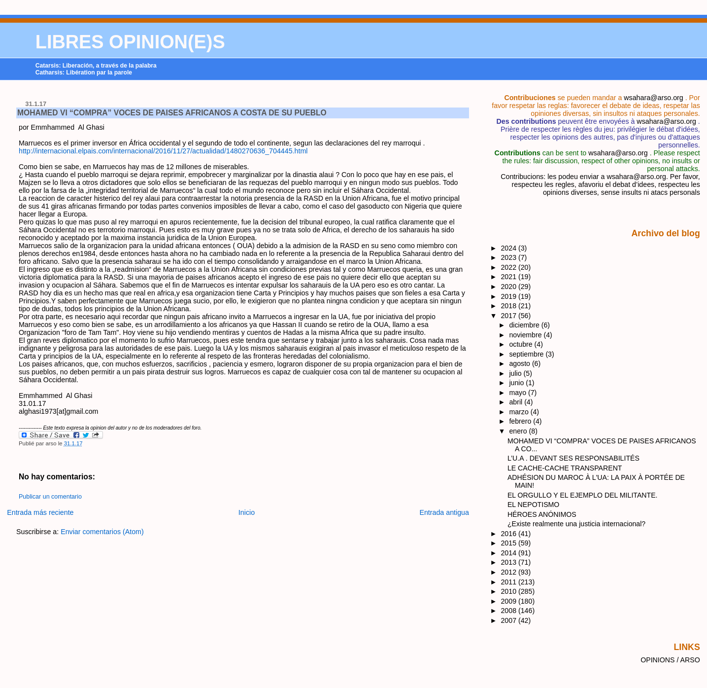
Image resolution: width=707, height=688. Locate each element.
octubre (521, 344)
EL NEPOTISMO (533, 504)
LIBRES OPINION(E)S (130, 42)
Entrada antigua (444, 512)
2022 (509, 267)
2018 (509, 306)
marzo (519, 412)
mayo (518, 393)
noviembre (526, 335)
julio (516, 373)
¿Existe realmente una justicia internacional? (576, 524)
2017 (509, 316)
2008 (509, 611)
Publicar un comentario (50, 496)
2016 (509, 534)
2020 (509, 286)
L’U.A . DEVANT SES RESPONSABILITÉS (573, 458)
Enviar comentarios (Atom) (102, 532)
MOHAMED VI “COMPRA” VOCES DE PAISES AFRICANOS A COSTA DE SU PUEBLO (172, 113)
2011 (509, 582)
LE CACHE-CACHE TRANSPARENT (564, 468)
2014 (509, 553)
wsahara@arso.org (653, 98)
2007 (509, 620)
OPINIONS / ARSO (670, 660)
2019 (509, 296)
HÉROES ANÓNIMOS (541, 514)
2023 (509, 257)
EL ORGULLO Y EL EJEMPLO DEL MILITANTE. (582, 495)
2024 (509, 248)
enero (519, 431)
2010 (509, 591)
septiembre (527, 354)
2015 (509, 543)
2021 (509, 277)
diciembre (525, 325)
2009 (509, 601)
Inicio (246, 512)
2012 (509, 572)
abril (516, 402)
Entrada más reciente (40, 512)
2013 (509, 562)
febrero (521, 421)
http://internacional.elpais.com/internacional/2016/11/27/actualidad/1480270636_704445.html (163, 151)
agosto (520, 363)
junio (517, 383)
